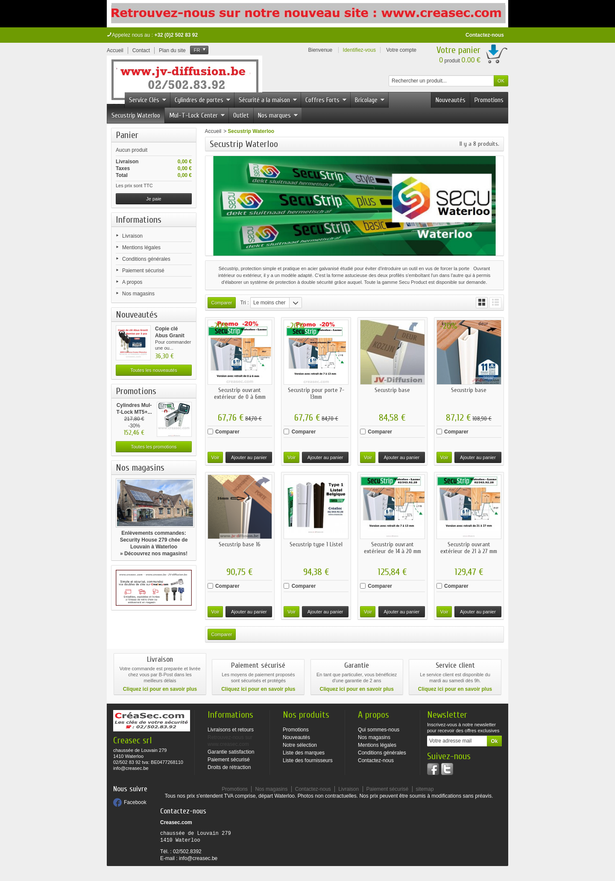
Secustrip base (392, 390)
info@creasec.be (198, 858)
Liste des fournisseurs (308, 760)
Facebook (135, 802)
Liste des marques (304, 753)
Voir (215, 457)
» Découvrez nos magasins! (153, 554)
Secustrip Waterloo (135, 115)
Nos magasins (138, 294)
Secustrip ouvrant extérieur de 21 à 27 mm (468, 548)
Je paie (153, 198)
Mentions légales (141, 247)
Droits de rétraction (229, 767)
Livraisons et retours (231, 730)
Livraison (132, 236)
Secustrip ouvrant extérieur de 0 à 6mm (240, 393)
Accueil (213, 131)
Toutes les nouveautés (153, 370)
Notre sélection (300, 745)
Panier (127, 135)
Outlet (241, 115)
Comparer (227, 432)
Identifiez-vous (359, 50)
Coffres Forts (326, 100)
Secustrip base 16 (240, 544)
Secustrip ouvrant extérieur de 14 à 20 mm (392, 548)
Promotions (489, 100)
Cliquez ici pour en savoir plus (160, 689)
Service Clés (148, 100)
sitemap (425, 789)
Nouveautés (451, 100)
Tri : (244, 303)
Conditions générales (146, 259)
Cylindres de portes (203, 100)
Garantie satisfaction (231, 752)
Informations (138, 219)
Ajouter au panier (249, 457)
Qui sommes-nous (378, 730)
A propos (132, 282)
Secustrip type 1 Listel (316, 544)
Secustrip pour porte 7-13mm (316, 393)
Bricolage (370, 100)
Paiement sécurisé (143, 271)
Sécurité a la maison (268, 100)
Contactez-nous (485, 35)
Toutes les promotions (154, 446)
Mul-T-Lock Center (197, 115)
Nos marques (278, 115)
